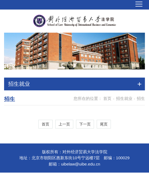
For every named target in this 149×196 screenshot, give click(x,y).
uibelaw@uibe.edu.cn (80, 164)
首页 (107, 98)
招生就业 (124, 98)
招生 (141, 98)
